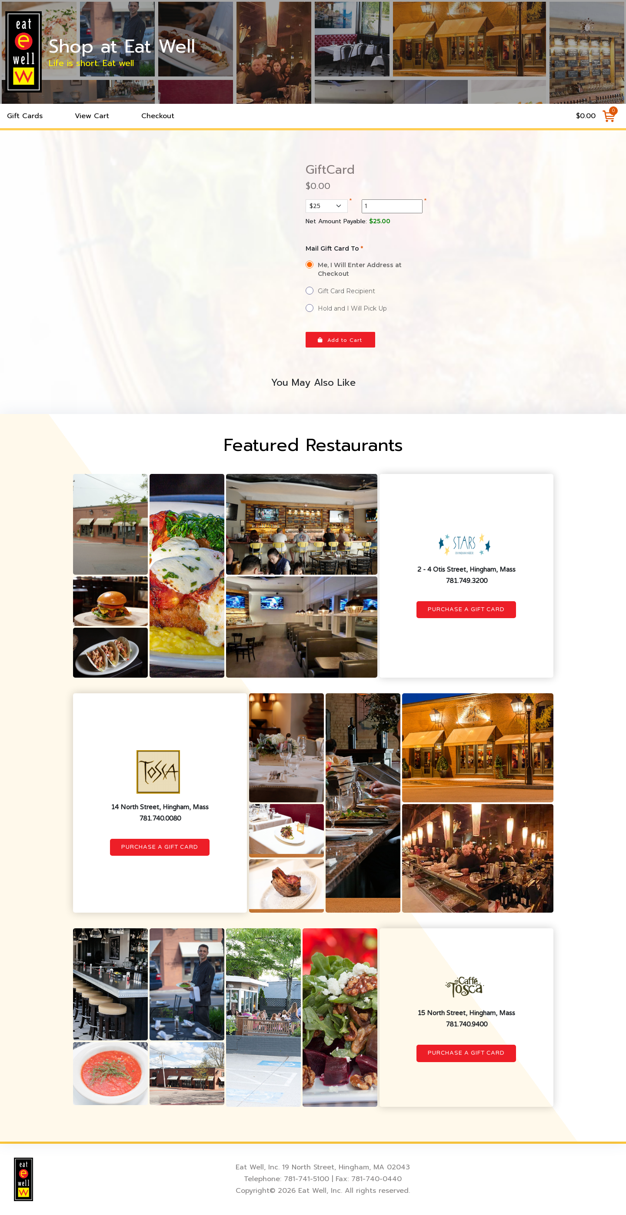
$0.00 (586, 116)
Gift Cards (25, 116)
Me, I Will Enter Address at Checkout (360, 269)
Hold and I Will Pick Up (352, 308)
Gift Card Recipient (346, 291)
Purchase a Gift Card (466, 609)
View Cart (92, 116)
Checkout (157, 116)
